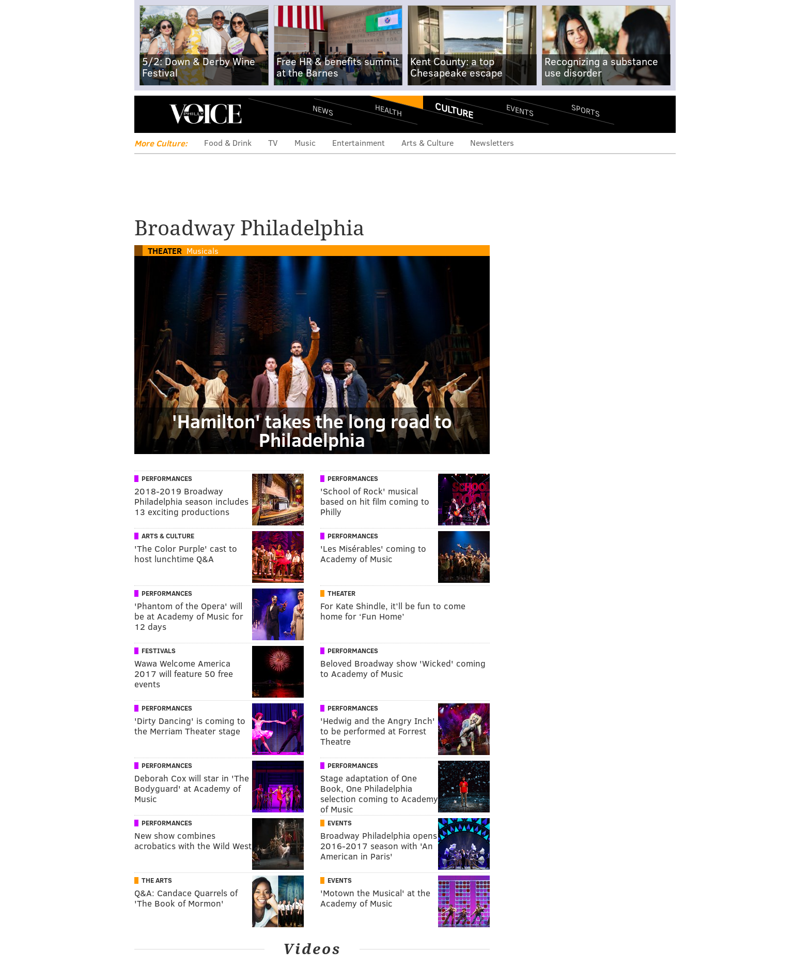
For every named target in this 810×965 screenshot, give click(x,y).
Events (520, 109)
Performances (167, 478)
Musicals (202, 250)
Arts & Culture (427, 142)
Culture (454, 110)
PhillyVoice (205, 114)
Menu (151, 114)
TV (273, 142)
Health (388, 109)
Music (305, 142)
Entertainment (358, 142)
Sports (585, 110)
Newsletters (492, 142)
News (323, 110)
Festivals (159, 650)
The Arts (157, 880)
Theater (165, 250)
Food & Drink (228, 142)
